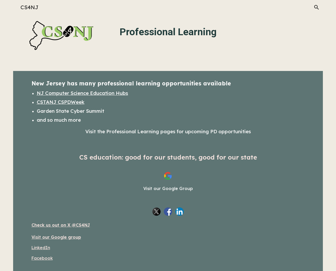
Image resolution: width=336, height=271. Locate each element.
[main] (168, 31)
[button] (316, 7)
